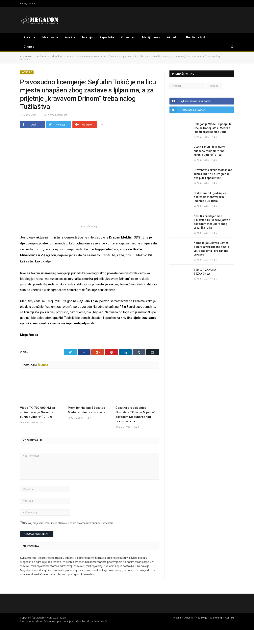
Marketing (216, 617)
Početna (29, 37)
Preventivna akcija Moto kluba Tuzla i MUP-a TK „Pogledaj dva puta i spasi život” (213, 173)
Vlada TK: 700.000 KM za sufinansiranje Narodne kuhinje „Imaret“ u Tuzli (37, 412)
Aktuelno (173, 37)
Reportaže (106, 37)
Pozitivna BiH (195, 37)
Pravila (177, 617)
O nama (28, 46)
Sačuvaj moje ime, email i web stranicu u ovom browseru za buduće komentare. (68, 522)
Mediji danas (151, 37)
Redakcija (201, 617)
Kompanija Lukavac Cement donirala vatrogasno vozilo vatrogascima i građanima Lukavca (211, 248)
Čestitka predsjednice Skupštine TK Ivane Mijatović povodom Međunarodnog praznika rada (212, 222)
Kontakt (229, 617)
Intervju (87, 37)
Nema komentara (53, 115)
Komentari (128, 37)
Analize (70, 37)
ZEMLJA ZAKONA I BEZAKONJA (205, 271)
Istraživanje (50, 37)
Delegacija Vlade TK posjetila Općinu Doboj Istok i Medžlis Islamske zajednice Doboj (213, 128)
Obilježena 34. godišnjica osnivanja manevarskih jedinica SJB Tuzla (210, 197)
